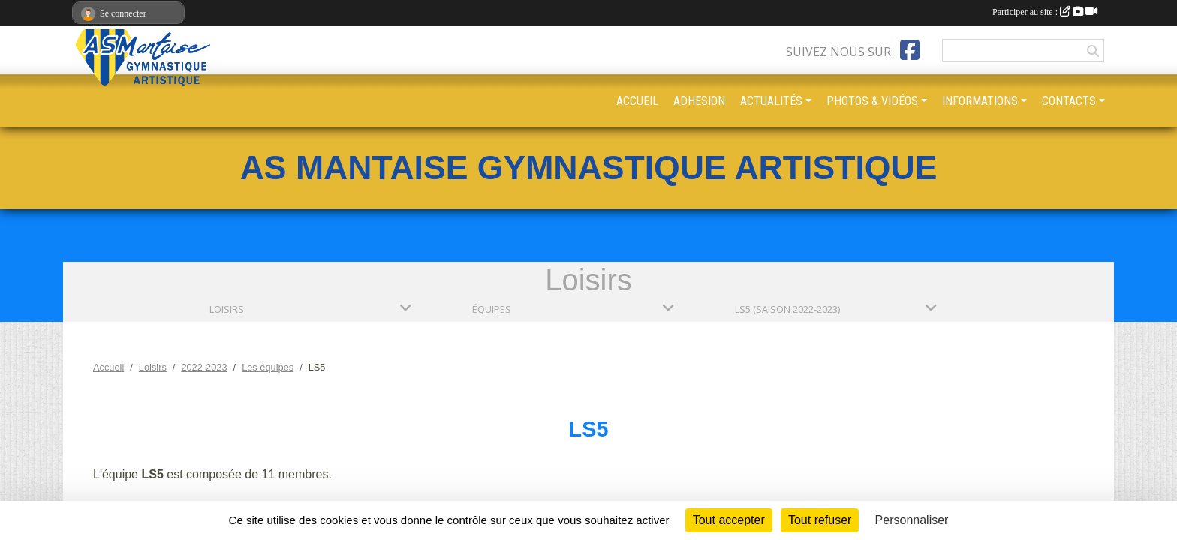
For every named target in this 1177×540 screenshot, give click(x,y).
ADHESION (699, 101)
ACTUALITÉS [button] (771, 101)
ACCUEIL (637, 101)
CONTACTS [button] (1069, 101)
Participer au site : (1044, 12)
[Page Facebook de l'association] (910, 50)
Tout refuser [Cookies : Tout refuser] (819, 520)
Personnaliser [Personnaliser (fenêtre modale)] (912, 520)
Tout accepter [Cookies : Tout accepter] (729, 520)
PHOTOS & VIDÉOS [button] (872, 101)
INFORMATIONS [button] (980, 101)
